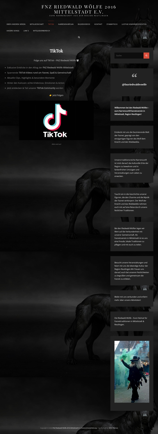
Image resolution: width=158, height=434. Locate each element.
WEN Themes (113, 428)
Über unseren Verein (16, 24)
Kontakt (98, 24)
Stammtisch (112, 24)
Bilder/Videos (84, 24)
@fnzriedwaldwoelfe (134, 84)
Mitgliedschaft (37, 24)
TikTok (51, 24)
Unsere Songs (13, 31)
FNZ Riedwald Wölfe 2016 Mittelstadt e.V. (79, 9)
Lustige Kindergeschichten (134, 24)
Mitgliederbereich (41, 31)
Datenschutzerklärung (89, 428)
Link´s (26, 31)
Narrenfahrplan (66, 24)
